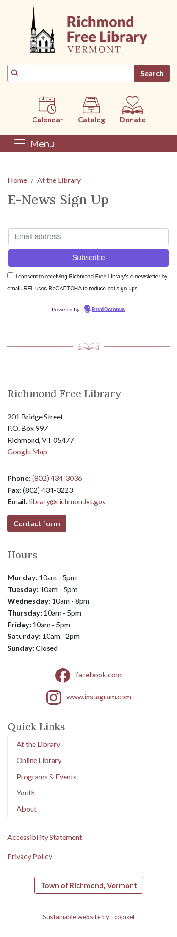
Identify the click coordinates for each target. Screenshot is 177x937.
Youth (26, 792)
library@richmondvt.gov (67, 501)
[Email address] (88, 236)
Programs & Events (47, 776)
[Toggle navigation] (33, 143)
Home (17, 179)
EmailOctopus (108, 309)
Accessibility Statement (44, 837)
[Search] (71, 73)
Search (152, 73)
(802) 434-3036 (57, 478)
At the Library (59, 179)
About (27, 808)
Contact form (36, 523)
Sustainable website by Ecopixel (88, 917)
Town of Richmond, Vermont (88, 885)
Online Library (39, 760)
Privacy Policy (29, 856)
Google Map (27, 451)
